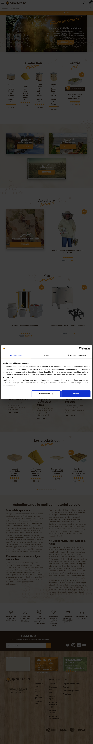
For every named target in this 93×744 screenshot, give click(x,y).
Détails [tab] (46, 355)
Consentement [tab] (16, 355)
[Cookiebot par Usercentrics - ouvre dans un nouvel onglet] (80, 348)
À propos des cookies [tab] (77, 355)
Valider (76, 394)
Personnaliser (46, 394)
